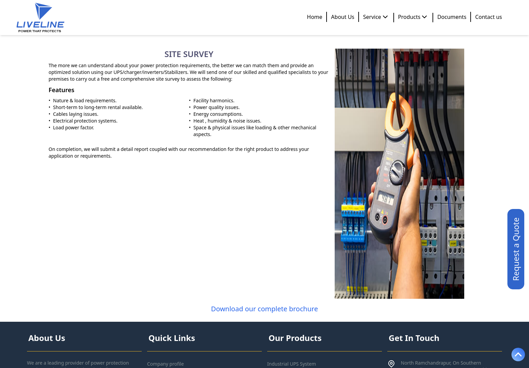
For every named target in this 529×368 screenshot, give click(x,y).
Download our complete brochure (264, 308)
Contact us (488, 17)
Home (315, 17)
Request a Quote (515, 249)
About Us (342, 17)
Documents (451, 17)
